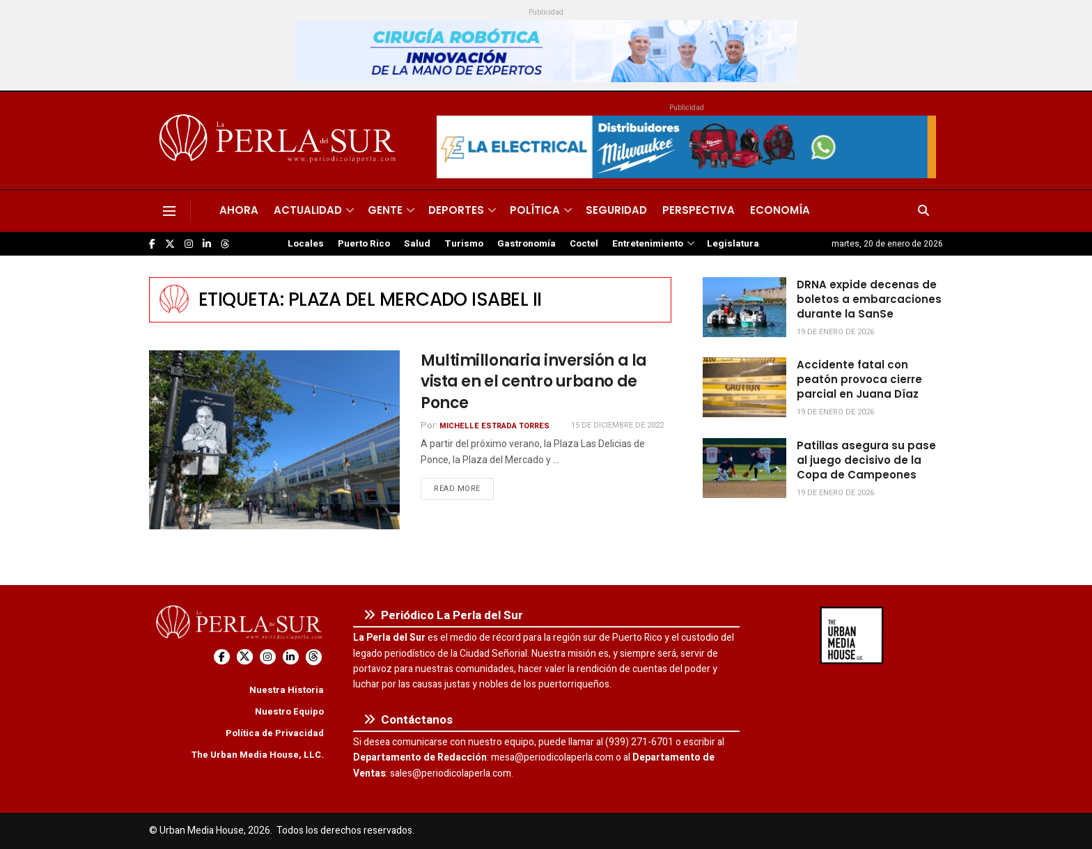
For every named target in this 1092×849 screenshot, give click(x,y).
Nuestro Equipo (289, 711)
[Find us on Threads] (225, 244)
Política (535, 210)
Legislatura (733, 244)
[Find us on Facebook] (152, 244)
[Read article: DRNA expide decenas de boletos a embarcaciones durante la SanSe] (744, 307)
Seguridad (616, 210)
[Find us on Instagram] (189, 244)
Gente (385, 210)
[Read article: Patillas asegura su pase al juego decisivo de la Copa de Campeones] (744, 468)
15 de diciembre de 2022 (617, 425)
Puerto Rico (364, 244)
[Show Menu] (169, 211)
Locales (306, 244)
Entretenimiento (647, 244)
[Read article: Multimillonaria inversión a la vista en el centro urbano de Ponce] (274, 439)
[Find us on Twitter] (170, 244)
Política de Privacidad (275, 733)
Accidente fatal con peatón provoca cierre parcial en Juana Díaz (859, 379)
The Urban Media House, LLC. (257, 754)
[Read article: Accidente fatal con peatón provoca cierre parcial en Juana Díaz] (744, 387)
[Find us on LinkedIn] (207, 244)
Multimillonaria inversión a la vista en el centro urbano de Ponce (534, 382)
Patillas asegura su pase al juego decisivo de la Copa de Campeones (866, 460)
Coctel (584, 244)
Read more (464, 488)
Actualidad (308, 210)
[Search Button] (923, 211)
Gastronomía (526, 244)
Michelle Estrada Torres (494, 426)
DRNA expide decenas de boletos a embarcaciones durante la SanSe (869, 299)
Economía (780, 210)
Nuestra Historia (286, 689)
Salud (417, 244)
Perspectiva (698, 210)
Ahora (238, 210)
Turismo (463, 244)
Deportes (456, 210)
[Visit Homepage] (279, 140)
